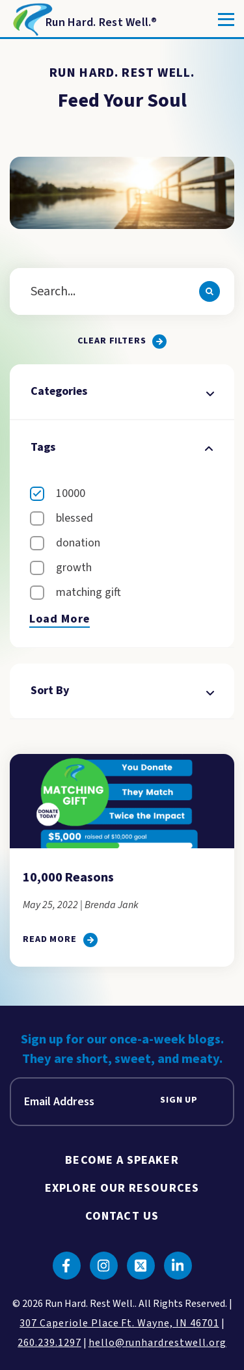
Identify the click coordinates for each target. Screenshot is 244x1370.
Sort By (122, 690)
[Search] (209, 291)
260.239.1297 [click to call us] (49, 1343)
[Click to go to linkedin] (178, 1266)
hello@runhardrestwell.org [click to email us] (157, 1343)
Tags (122, 447)
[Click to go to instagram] (104, 1266)
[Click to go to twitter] (141, 1266)
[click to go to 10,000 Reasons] (60, 940)
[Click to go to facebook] (67, 1266)
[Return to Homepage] (83, 19)
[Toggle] (226, 19)
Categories (122, 391)
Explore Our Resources (122, 1188)
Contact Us (122, 1216)
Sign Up (179, 1100)
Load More (59, 619)
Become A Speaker (121, 1160)
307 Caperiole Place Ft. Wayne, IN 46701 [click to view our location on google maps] (119, 1323)
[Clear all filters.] (122, 341)
